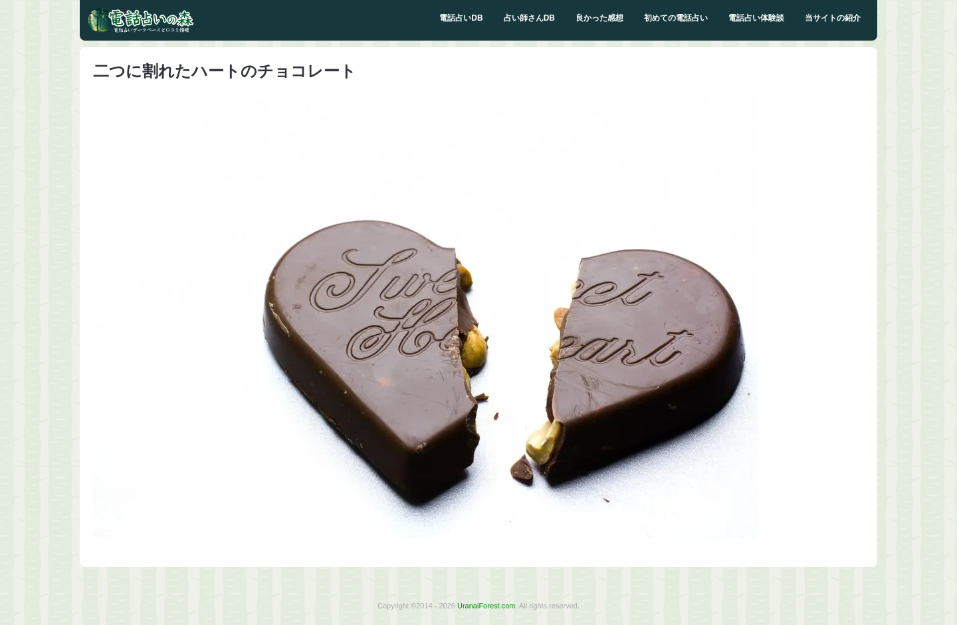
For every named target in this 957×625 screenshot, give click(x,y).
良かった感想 (599, 18)
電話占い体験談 (756, 18)
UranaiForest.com (486, 606)
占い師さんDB (529, 18)
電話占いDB (460, 18)
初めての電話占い (676, 18)
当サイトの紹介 (833, 18)
